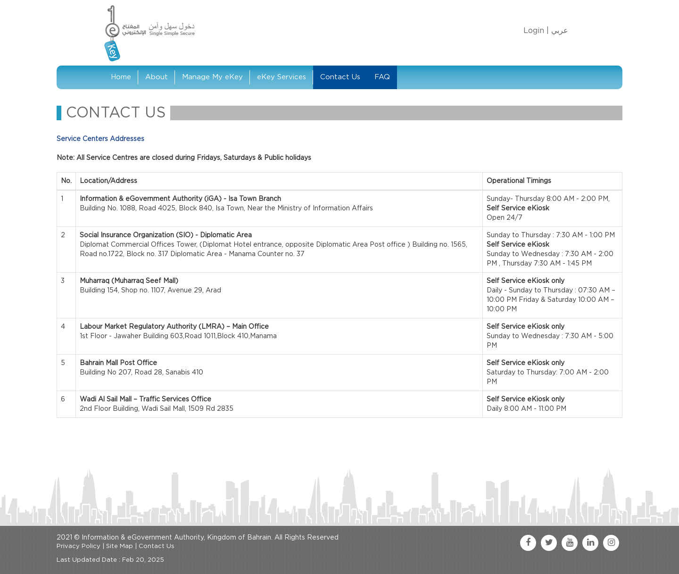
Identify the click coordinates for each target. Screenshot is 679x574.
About (156, 77)
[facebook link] (528, 543)
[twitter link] (549, 543)
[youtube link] (570, 543)
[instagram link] (611, 543)
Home (121, 77)
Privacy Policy (78, 546)
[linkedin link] (590, 543)
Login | (536, 30)
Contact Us (340, 77)
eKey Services (281, 77)
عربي (559, 30)
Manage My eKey (212, 77)
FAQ (382, 77)
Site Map (119, 546)
